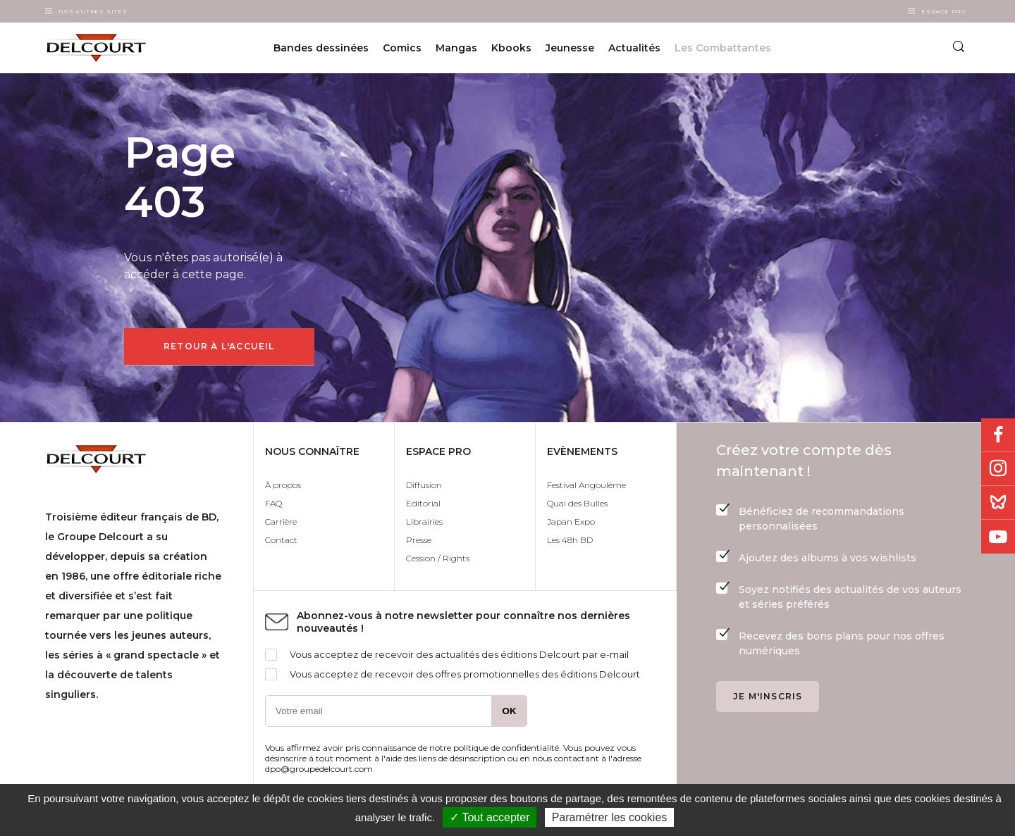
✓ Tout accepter (489, 817)
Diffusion (424, 485)
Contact (281, 540)
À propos (283, 485)
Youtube (998, 537)
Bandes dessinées (321, 48)
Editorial (423, 503)
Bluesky (998, 503)
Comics (402, 48)
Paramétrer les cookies (610, 817)
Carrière (281, 521)
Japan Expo (571, 521)
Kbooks (511, 48)
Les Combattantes (723, 48)
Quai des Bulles (577, 503)
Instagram (998, 469)
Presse (418, 540)
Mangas (456, 48)
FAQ (273, 503)
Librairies (424, 521)
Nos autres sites (93, 11)
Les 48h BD (570, 540)
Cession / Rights (437, 558)
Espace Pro (943, 11)
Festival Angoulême (586, 485)
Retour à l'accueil (219, 346)
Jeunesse (570, 48)
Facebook (998, 435)
